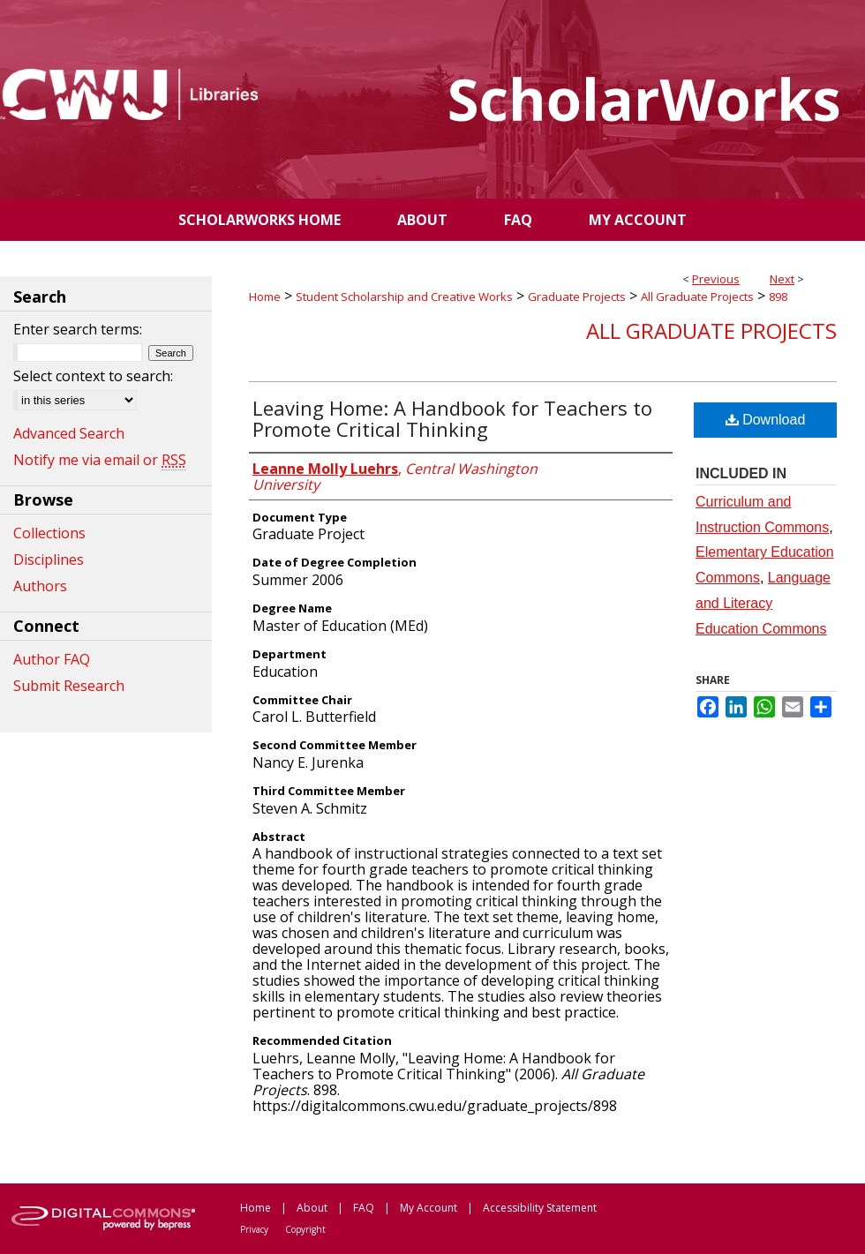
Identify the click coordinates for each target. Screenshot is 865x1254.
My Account (428, 1207)
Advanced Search (68, 433)
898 (778, 296)
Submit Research (68, 685)
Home (265, 296)
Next (782, 279)
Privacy (254, 1229)
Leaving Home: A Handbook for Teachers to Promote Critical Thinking (452, 418)
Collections (49, 533)
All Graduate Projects (697, 296)
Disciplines (48, 559)
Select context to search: (93, 376)
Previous (716, 279)
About (312, 1207)
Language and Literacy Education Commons (763, 603)
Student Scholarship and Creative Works (404, 296)
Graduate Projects (577, 296)
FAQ (363, 1207)
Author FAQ (51, 659)
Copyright (305, 1229)
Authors (40, 586)
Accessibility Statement (540, 1207)
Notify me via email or (99, 459)
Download (766, 419)
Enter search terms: (77, 329)
